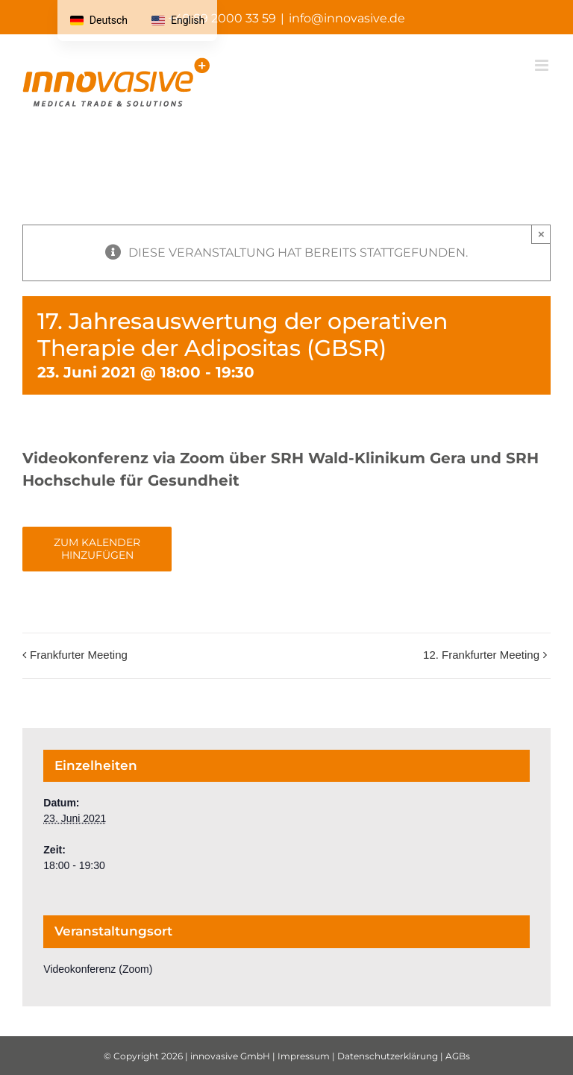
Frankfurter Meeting (79, 654)
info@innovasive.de (347, 18)
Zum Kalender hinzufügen (97, 549)
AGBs (457, 1056)
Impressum (304, 1056)
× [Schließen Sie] (541, 234)
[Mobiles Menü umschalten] (543, 65)
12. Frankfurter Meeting (481, 654)
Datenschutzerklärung (387, 1056)
